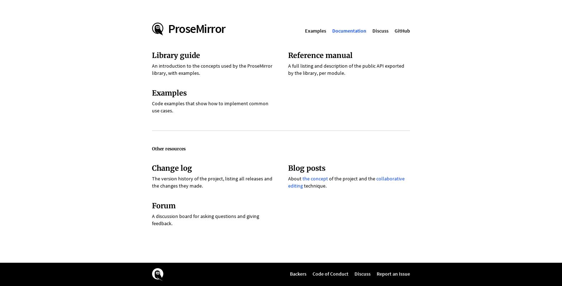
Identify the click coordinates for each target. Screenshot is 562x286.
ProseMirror (196, 28)
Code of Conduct (330, 274)
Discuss (380, 31)
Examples (315, 31)
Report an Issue (393, 274)
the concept (315, 178)
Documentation (349, 31)
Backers (298, 274)
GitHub (402, 31)
